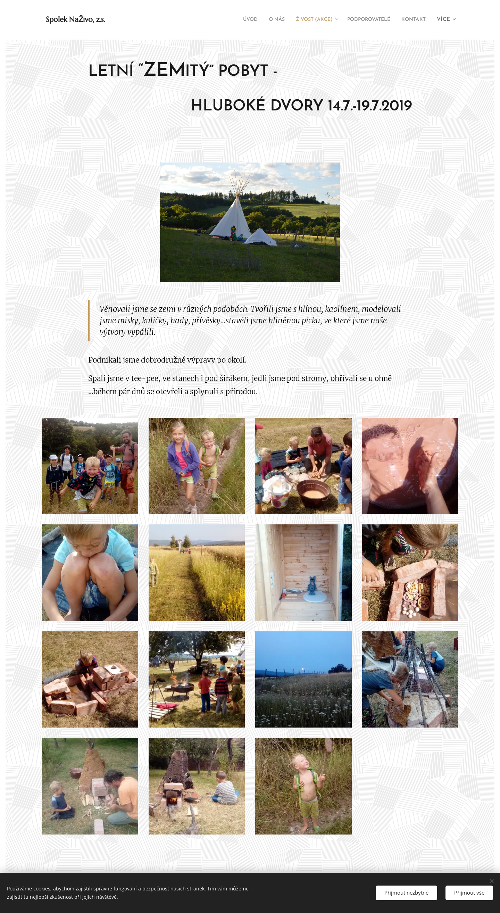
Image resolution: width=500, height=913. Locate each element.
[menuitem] (232, 19)
